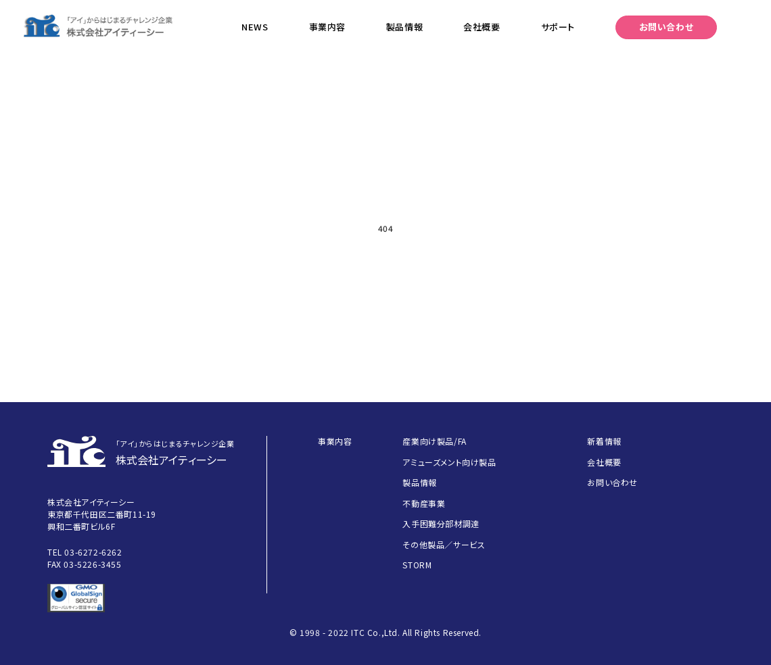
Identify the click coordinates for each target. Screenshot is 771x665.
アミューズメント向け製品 (449, 462)
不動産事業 (423, 503)
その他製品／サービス (443, 544)
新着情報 (604, 441)
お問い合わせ (666, 26)
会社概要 (481, 26)
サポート (558, 26)
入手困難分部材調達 (440, 523)
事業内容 (327, 26)
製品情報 (404, 26)
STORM (416, 564)
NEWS (254, 26)
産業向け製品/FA (434, 441)
